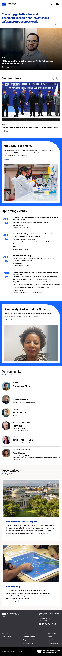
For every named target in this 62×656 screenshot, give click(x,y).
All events (55, 212)
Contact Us (5, 633)
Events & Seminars (28, 643)
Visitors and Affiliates (53, 643)
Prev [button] (55, 24)
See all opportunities (7, 474)
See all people (6, 375)
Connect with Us (6, 636)
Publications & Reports (54, 630)
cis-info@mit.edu (43, 620)
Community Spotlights (29, 636)
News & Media (52, 633)
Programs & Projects (28, 640)
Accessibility (5, 651)
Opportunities (51, 640)
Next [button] (59, 24)
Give (3, 630)
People (25, 633)
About (24, 630)
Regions (50, 636)
